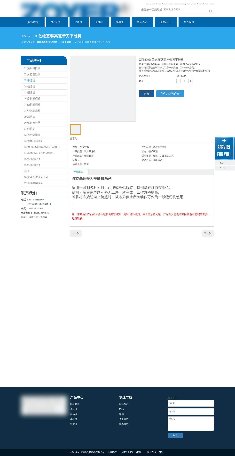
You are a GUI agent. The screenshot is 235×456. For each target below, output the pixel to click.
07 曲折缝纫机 (32, 104)
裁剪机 (73, 424)
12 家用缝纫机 (32, 134)
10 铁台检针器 (32, 122)
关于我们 (123, 419)
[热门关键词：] (211, 11)
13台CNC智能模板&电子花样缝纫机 (44, 147)
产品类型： (78, 151)
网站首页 (123, 404)
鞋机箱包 (74, 404)
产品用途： (78, 156)
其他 (26, 171)
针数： (76, 160)
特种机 (73, 414)
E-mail (222, 168)
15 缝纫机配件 (32, 159)
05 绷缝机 (29, 92)
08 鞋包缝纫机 (32, 110)
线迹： (145, 151)
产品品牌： (147, 147)
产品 (121, 409)
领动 (161, 452)
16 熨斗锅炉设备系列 (36, 177)
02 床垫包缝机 (32, 74)
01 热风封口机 (32, 68)
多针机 (73, 409)
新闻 (121, 414)
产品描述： (79, 172)
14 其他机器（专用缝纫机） (40, 153)
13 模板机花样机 (33, 140)
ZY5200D (181, 76)
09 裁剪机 (29, 116)
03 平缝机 (29, 80)
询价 (146, 93)
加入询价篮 (172, 93)
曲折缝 (73, 419)
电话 (226, 163)
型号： (76, 147)
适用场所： (147, 156)
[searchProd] (195, 11)
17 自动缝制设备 (33, 183)
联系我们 (123, 424)
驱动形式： (147, 160)
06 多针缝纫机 (32, 98)
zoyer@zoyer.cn (41, 213)
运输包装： (78, 164)
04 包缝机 (29, 86)
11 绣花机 (29, 128)
